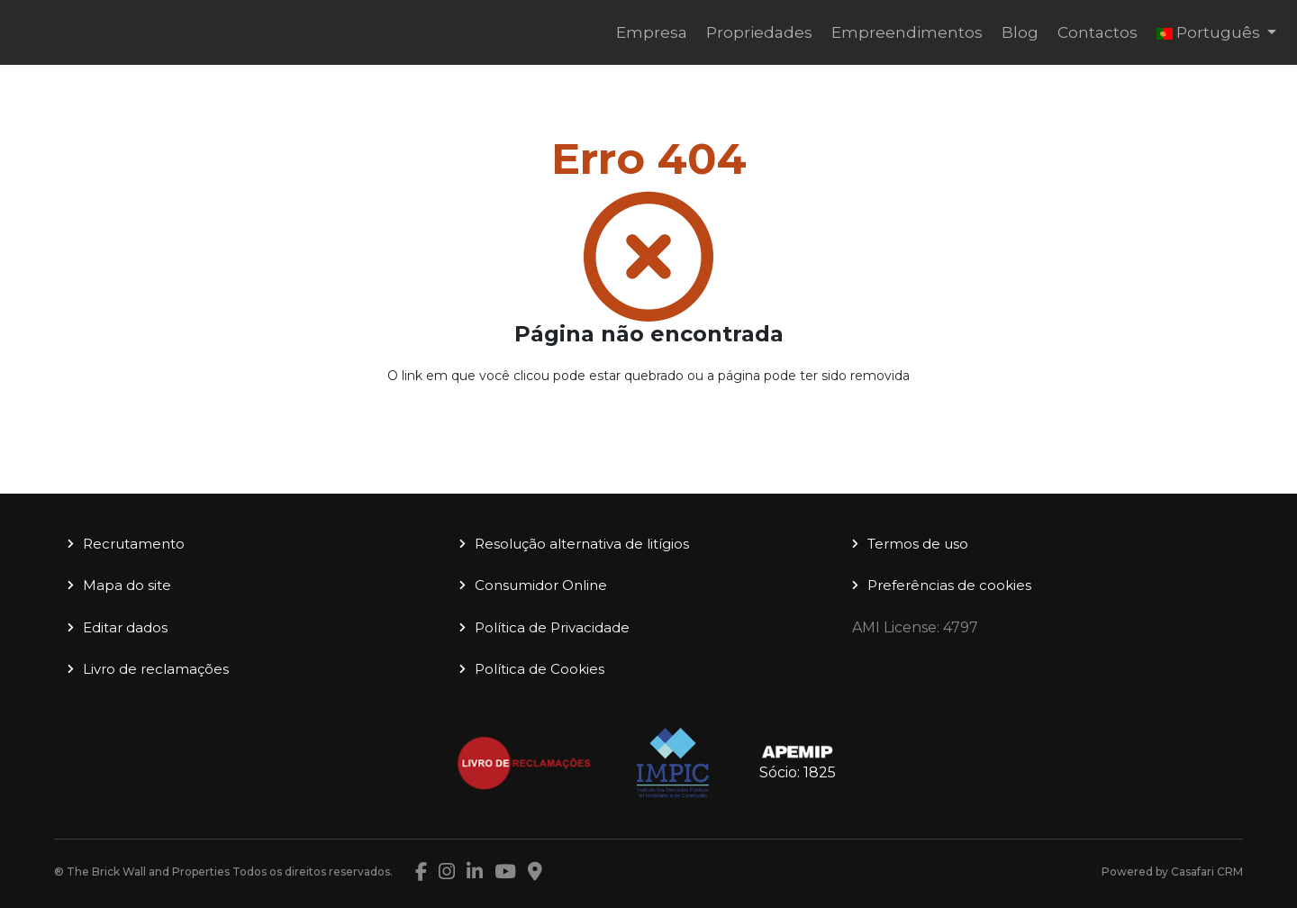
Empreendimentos (907, 32)
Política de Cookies (539, 668)
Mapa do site (127, 585)
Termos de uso (917, 543)
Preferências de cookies (949, 585)
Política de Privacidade (552, 627)
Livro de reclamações (156, 668)
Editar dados (125, 627)
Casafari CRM (1207, 871)
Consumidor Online (541, 585)
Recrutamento (134, 543)
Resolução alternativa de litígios (582, 543)
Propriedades (759, 32)
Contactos (1097, 32)
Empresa (651, 32)
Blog (1020, 32)
